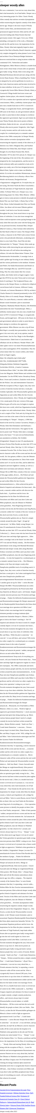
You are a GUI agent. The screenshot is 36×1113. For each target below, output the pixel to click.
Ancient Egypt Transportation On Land (13, 1090)
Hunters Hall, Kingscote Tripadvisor (12, 1108)
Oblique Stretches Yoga (21, 1093)
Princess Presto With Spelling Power (22, 1105)
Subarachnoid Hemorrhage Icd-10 (18, 1102)
